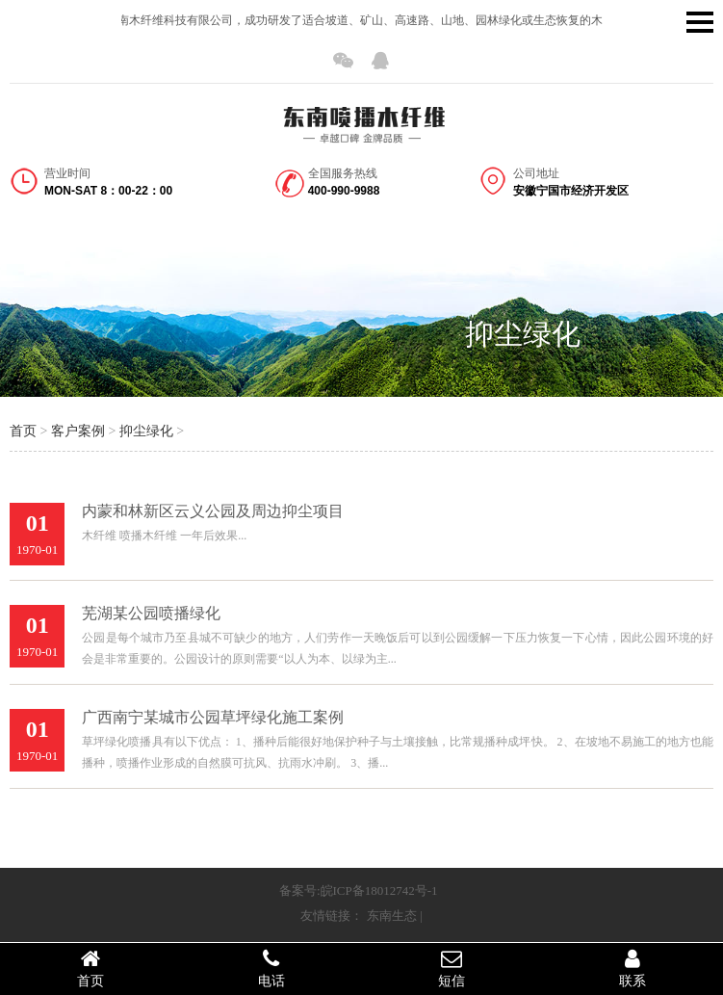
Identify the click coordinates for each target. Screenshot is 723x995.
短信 (452, 968)
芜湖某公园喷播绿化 (151, 613)
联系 (632, 968)
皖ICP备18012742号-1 (379, 890)
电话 (271, 968)
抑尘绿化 (523, 334)
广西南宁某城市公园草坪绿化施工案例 (213, 717)
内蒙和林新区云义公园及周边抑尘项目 (213, 511)
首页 (23, 431)
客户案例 (78, 431)
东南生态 (392, 915)
